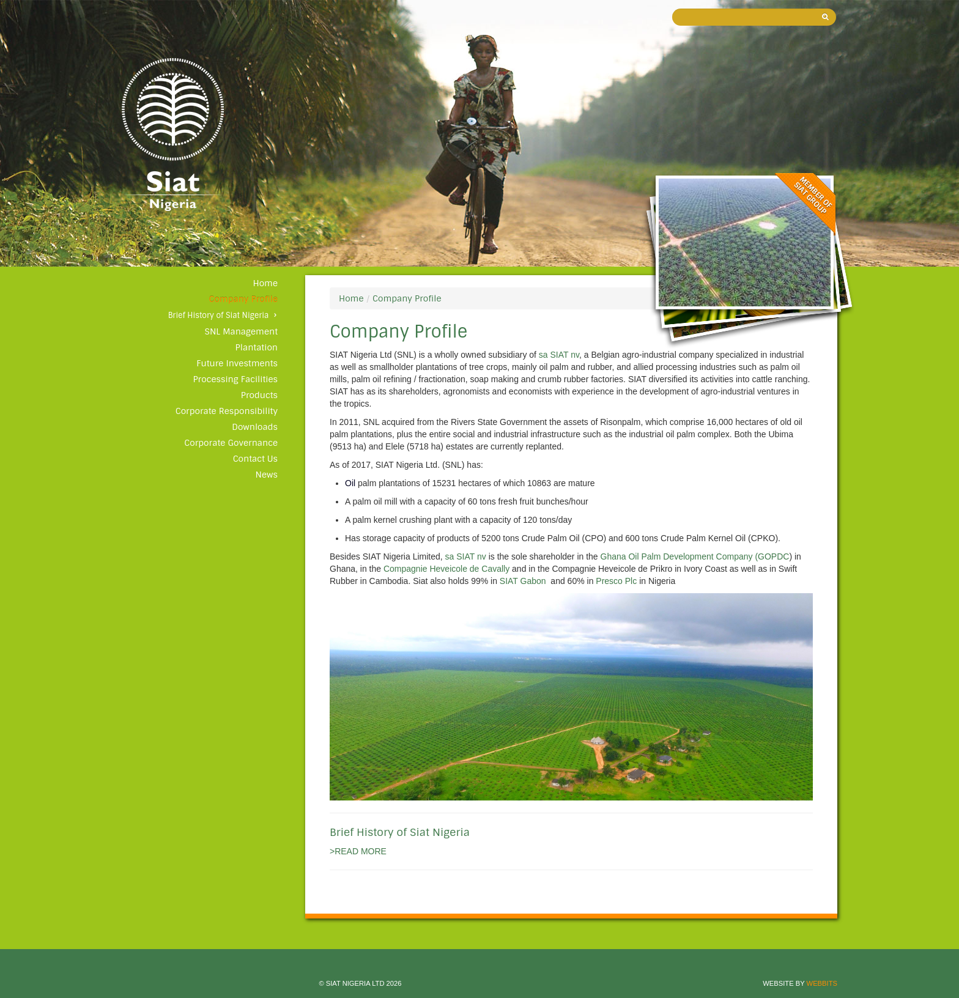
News (267, 474)
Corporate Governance (231, 442)
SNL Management (241, 331)
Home (265, 283)
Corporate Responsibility (227, 410)
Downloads (255, 426)
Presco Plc (617, 581)
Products (259, 395)
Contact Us (255, 458)
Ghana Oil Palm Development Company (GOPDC (695, 556)
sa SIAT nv (559, 355)
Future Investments (237, 363)
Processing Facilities (235, 379)
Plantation (256, 347)
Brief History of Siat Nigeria (218, 315)
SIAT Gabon (523, 581)
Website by (800, 983)
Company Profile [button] (243, 299)
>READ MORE (358, 851)
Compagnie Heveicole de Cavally (446, 569)
